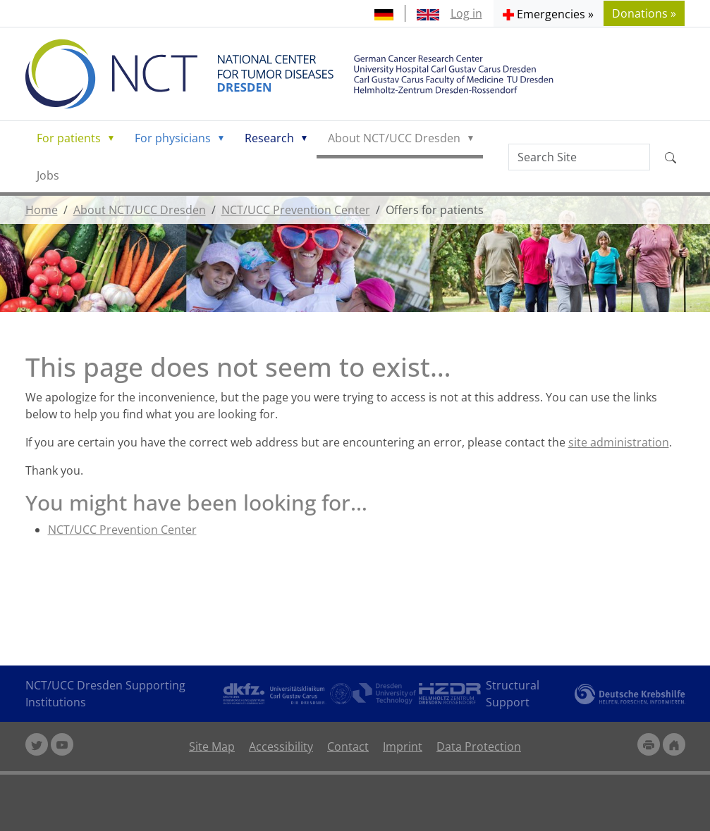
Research (269, 138)
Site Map (212, 746)
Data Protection (478, 746)
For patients (69, 138)
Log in (466, 13)
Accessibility (281, 746)
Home (41, 210)
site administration (618, 442)
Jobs (48, 175)
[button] (548, 13)
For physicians (173, 138)
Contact (348, 746)
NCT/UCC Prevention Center (295, 210)
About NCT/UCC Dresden (394, 138)
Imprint (402, 746)
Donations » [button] (644, 13)
